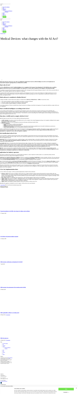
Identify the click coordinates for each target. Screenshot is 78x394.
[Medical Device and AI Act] (35, 79)
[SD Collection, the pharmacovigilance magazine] (14, 234)
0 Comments (8, 314)
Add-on (4, 346)
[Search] (1, 5)
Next (4, 33)
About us (4, 352)
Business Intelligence (7, 347)
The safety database (5, 343)
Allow (66, 383)
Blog (3, 351)
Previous (1, 33)
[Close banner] (76, 382)
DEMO (4, 354)
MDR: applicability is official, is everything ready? (9, 312)
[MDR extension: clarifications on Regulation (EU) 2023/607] (14, 259)
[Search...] (5, 4)
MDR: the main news (4, 338)
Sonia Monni (2, 185)
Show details (16, 391)
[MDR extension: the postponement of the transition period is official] (14, 285)
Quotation (4, 345)
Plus (3, 344)
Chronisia (6, 348)
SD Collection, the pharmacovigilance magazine (9, 236)
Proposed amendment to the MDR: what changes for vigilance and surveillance (15, 211)
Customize (66, 386)
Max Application (10, 357)
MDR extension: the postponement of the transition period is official (13, 287)
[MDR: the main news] (14, 335)
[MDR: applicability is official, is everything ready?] (14, 310)
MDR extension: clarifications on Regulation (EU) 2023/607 (11, 261)
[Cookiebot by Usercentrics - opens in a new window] (7, 392)
